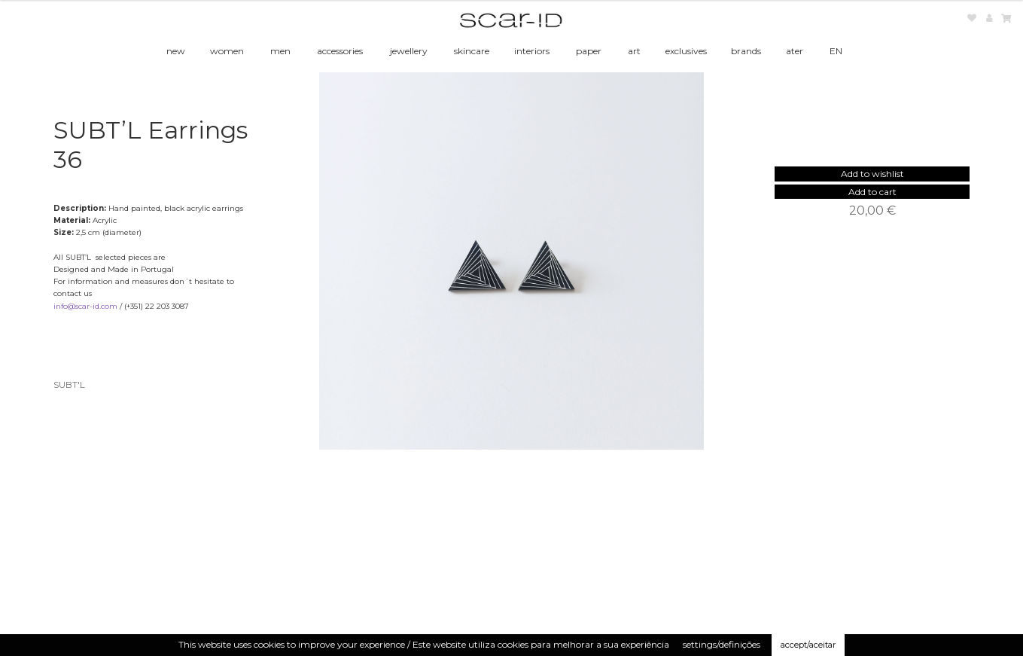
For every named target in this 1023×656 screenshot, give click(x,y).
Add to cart (872, 191)
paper (588, 50)
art (634, 50)
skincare (471, 50)
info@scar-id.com (85, 306)
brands (746, 50)
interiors (532, 50)
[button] (872, 173)
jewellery (409, 50)
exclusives (686, 50)
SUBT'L (69, 384)
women (227, 50)
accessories (340, 50)
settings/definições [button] (721, 644)
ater (794, 50)
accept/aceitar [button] (808, 644)
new (175, 50)
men (280, 50)
